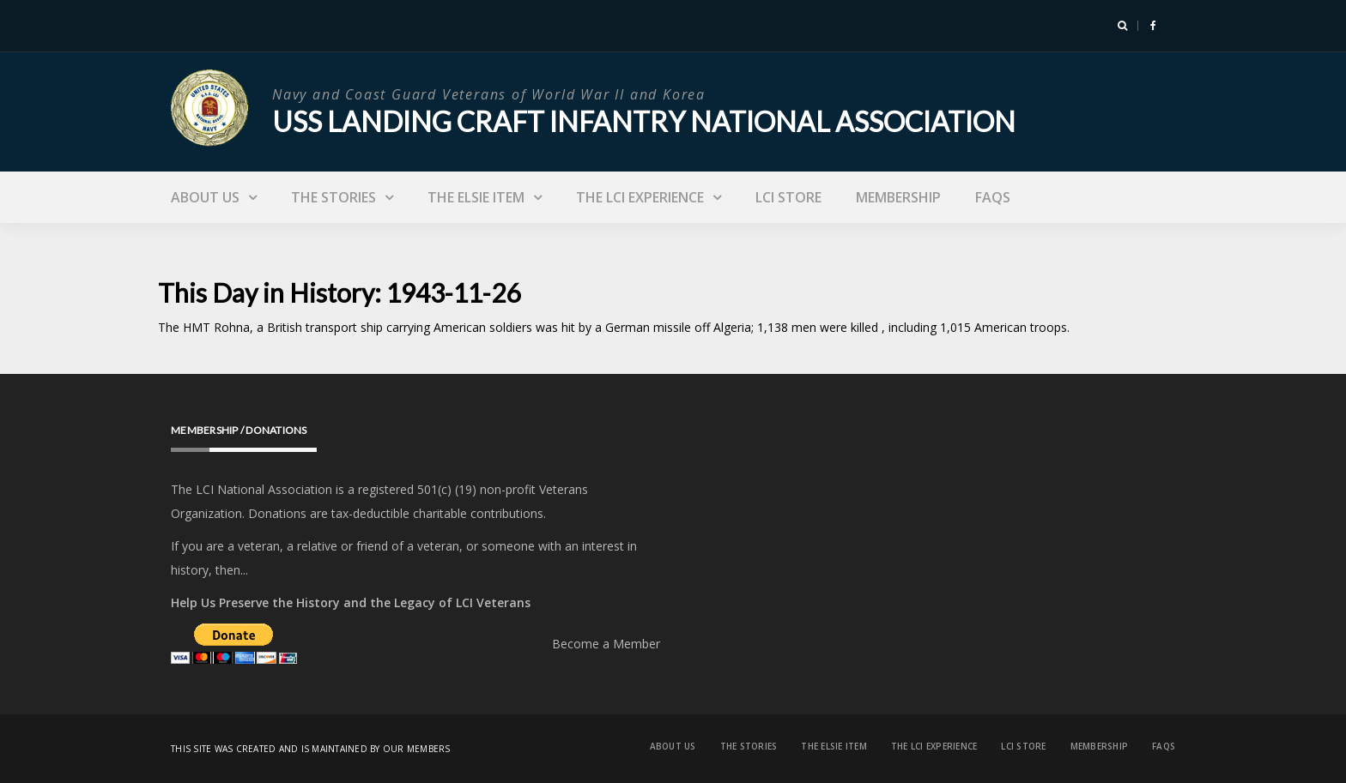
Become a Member (606, 643)
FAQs (992, 197)
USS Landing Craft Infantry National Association (644, 121)
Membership (898, 197)
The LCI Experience (640, 197)
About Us (205, 197)
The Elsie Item (475, 197)
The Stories (333, 197)
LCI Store (788, 197)
